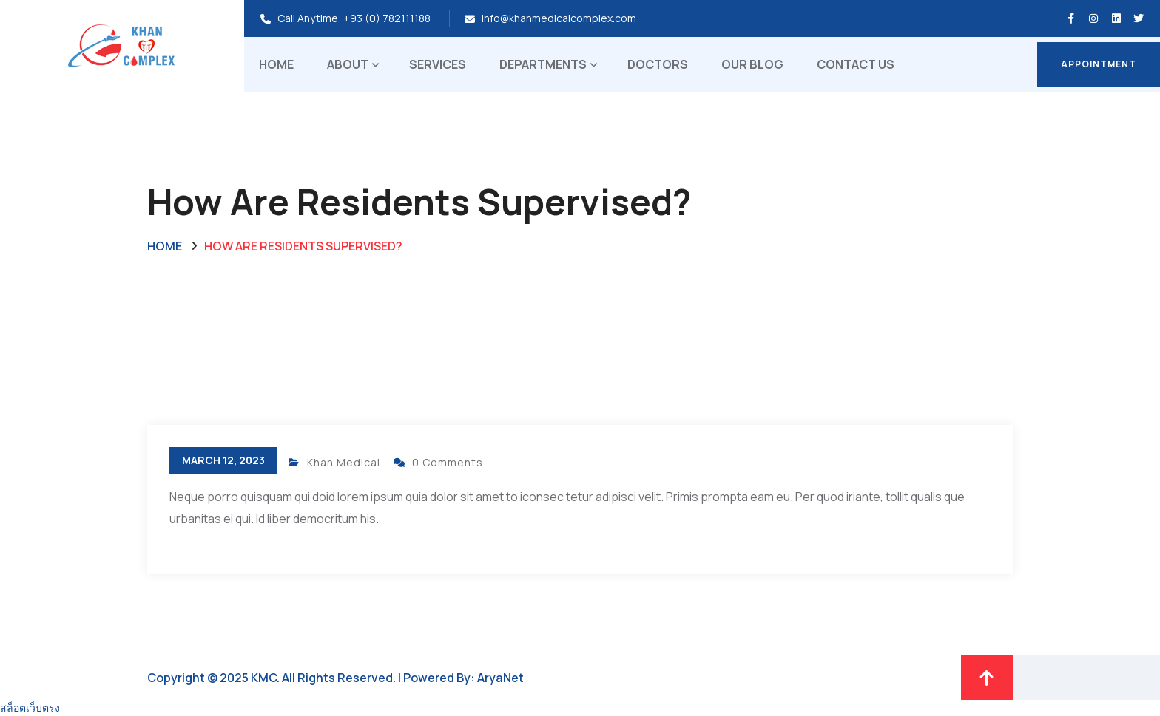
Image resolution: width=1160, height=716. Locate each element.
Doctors (657, 64)
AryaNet (500, 677)
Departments (543, 64)
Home (276, 64)
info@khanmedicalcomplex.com (559, 18)
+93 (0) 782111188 (387, 18)
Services (437, 64)
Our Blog (752, 64)
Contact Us (855, 64)
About (347, 64)
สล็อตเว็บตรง (30, 707)
